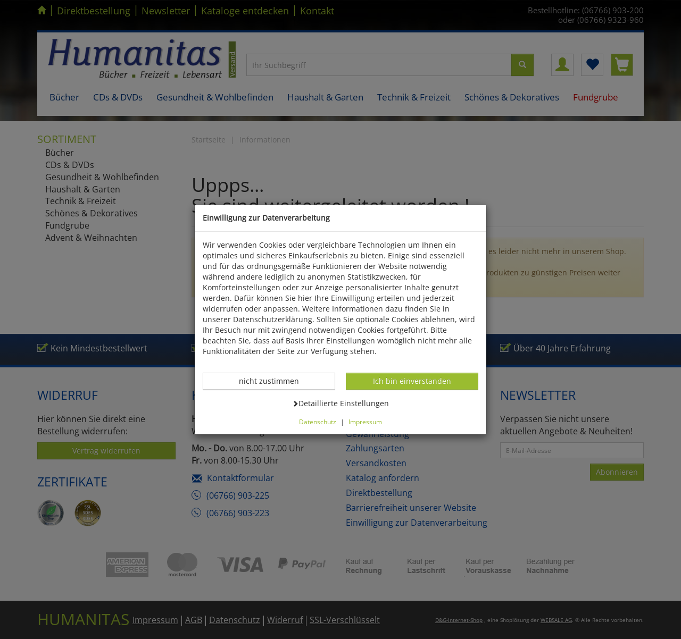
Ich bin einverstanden (411, 380)
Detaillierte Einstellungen (340, 403)
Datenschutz (317, 421)
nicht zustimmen (274, 380)
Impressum (365, 421)
